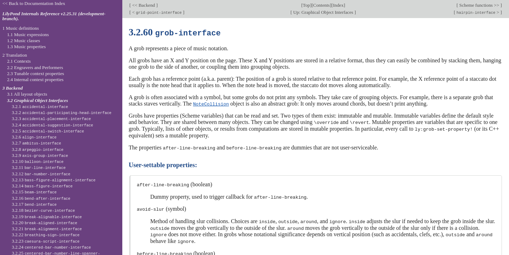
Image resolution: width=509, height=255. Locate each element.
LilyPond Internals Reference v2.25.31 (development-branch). (54, 16)
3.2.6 (34, 137)
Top (306, 5)
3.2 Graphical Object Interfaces (37, 100)
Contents (321, 5)
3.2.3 (51, 118)
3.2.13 (53, 179)
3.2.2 (61, 112)
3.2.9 (40, 155)
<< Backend (143, 5)
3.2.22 (46, 234)
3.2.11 (38, 167)
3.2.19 (47, 216)
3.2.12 (41, 173)
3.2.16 (41, 198)
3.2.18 (43, 210)
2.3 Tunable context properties (35, 73)
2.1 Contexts (19, 61)
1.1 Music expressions (28, 34)
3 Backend (12, 88)
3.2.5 (48, 131)
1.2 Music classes (23, 40)
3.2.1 (40, 106)
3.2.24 (51, 247)
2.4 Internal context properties (35, 79)
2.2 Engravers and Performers (35, 67)
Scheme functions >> (479, 5)
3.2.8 (37, 149)
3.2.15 (34, 191)
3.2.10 (37, 161)
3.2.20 (44, 222)
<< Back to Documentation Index (33, 3)
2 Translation (14, 55)
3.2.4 (52, 125)
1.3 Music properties (26, 46)
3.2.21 (47, 228)
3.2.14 (42, 185)
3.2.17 (34, 204)
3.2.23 (46, 241)
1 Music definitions (20, 28)
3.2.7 (36, 143)
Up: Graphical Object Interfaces (323, 12)
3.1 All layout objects (27, 94)
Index (338, 5)
